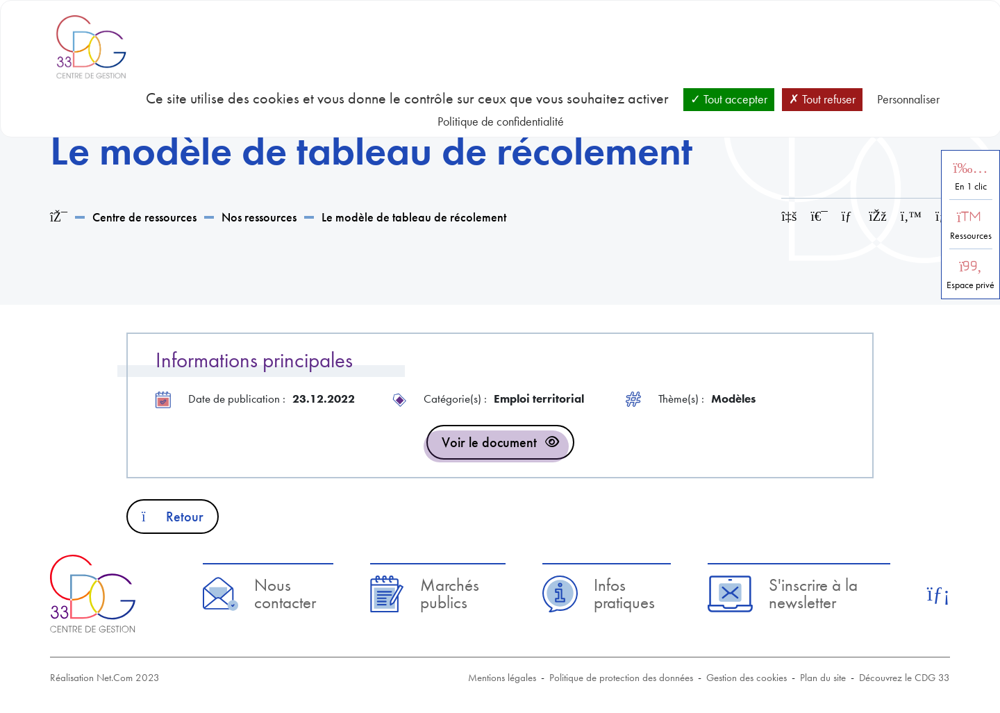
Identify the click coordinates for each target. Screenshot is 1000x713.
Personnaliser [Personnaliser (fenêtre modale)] (908, 99)
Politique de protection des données (621, 678)
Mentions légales (502, 678)
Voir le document (489, 442)
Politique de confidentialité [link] (501, 121)
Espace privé (970, 285)
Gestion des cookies (746, 678)
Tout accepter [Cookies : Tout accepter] (728, 99)
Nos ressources (259, 217)
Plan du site (823, 678)
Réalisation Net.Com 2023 (105, 678)
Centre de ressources (144, 217)
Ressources (971, 235)
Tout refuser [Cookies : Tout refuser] (822, 99)
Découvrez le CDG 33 (904, 678)
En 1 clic (971, 186)
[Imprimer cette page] (819, 216)
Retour (172, 517)
